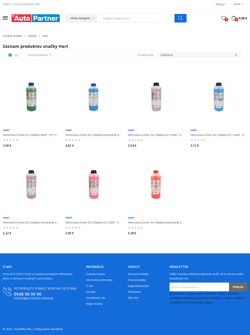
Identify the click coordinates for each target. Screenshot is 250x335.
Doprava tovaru (95, 274)
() (223, 18)
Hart (6, 130)
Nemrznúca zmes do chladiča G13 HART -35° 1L (156, 135)
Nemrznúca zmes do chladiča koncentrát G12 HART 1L (156, 222)
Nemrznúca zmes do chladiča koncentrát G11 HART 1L (93, 135)
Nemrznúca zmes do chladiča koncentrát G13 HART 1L (31, 222)
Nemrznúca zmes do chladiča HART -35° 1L (30, 135)
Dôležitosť (199, 55)
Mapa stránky (94, 303)
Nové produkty (137, 280)
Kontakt (91, 292)
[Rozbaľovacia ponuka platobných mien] (238, 4)
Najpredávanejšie (138, 286)
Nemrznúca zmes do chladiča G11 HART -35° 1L (218, 135)
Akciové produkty (138, 274)
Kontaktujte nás (95, 297)
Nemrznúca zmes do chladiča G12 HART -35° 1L (93, 222)
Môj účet (133, 297)
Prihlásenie (134, 292)
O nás (89, 286)
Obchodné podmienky (99, 280)
